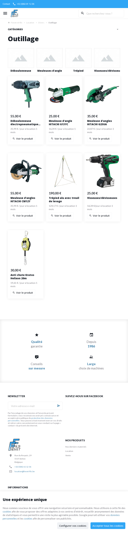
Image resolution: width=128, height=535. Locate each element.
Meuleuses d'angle (49, 70)
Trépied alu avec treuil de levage (64, 199)
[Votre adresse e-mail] (35, 406)
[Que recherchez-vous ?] (101, 13)
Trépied (78, 70)
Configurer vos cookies (72, 525)
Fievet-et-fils (15, 22)
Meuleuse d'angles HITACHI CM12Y (22, 199)
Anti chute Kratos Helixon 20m (22, 276)
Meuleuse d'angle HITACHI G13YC (60, 122)
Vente (68, 455)
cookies (7, 511)
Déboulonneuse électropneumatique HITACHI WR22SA (24, 122)
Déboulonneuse (20, 70)
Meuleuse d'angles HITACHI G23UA (99, 122)
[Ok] (59, 406)
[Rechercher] (82, 13)
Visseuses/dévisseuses (107, 70)
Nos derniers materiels (75, 446)
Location (30, 22)
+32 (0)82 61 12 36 (22, 466)
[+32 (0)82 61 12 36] (23, 4)
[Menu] (5, 13)
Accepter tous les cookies (107, 525)
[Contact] (6, 4)
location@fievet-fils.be (24, 471)
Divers (41, 22)
